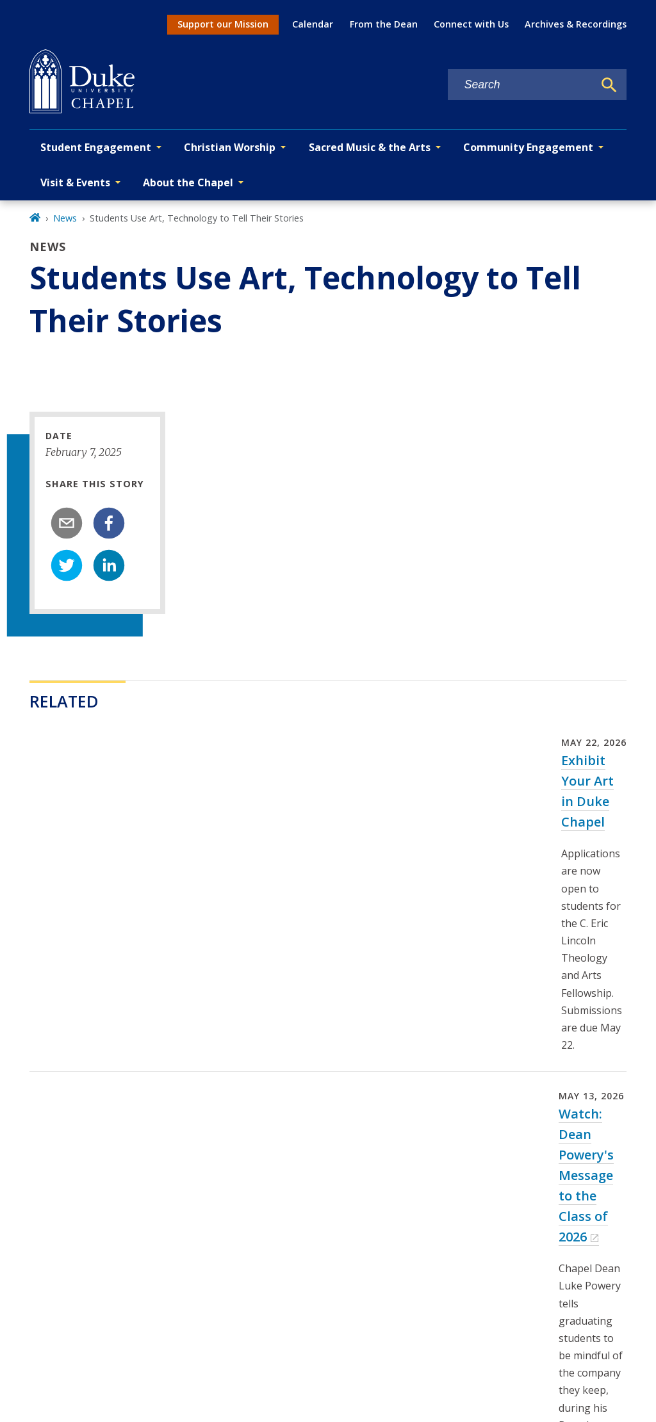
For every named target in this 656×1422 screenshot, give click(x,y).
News (65, 218)
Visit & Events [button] (75, 182)
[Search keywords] (520, 85)
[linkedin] (109, 565)
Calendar (312, 24)
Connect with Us (471, 24)
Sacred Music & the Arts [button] (369, 147)
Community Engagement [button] (528, 147)
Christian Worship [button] (229, 147)
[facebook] (109, 523)
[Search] (609, 85)
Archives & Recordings (576, 24)
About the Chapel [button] (188, 182)
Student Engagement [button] (95, 147)
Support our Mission (222, 24)
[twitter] (67, 565)
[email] (67, 523)
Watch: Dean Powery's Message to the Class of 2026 (586, 1175)
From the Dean (384, 24)
